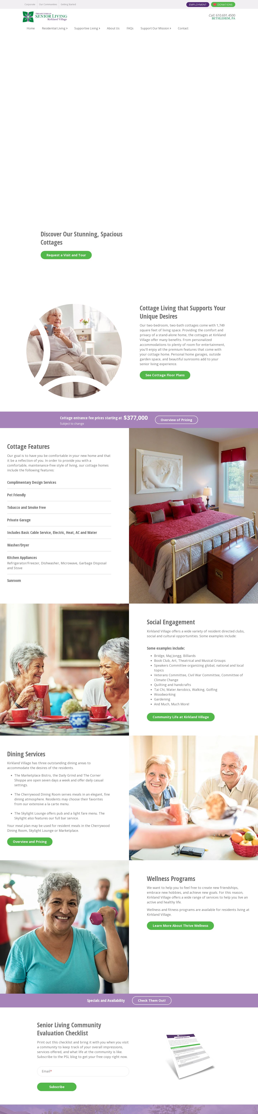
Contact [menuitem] (183, 28)
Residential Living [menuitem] (53, 28)
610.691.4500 (134, 1044)
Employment (198, 4)
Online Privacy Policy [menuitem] (105, 1106)
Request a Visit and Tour (66, 82)
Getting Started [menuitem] (68, 4)
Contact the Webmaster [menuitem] (187, 1106)
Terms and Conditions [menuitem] (136, 1106)
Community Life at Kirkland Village (181, 544)
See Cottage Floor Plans (165, 202)
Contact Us (129, 974)
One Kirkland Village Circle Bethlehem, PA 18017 (129, 1053)
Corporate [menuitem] (30, 4)
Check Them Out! (152, 827)
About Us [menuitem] (113, 28)
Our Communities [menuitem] (48, 4)
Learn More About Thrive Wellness (180, 752)
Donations (225, 4)
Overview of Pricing (176, 246)
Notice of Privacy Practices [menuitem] (72, 1106)
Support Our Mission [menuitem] (155, 28)
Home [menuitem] (31, 28)
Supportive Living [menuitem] (86, 28)
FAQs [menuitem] (130, 28)
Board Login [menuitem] (160, 1106)
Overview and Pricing (30, 668)
